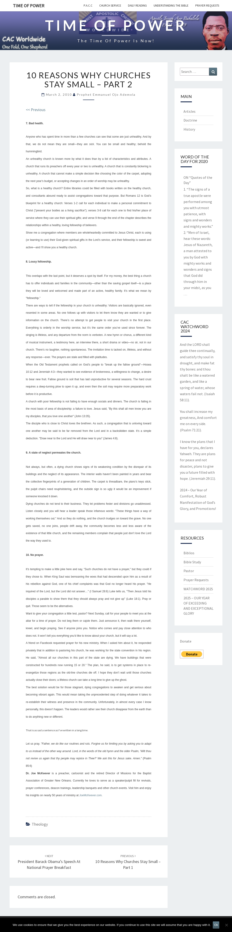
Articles (190, 111)
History (189, 129)
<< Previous (36, 109)
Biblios (189, 553)
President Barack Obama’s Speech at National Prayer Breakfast (49, 862)
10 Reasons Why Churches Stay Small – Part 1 (128, 862)
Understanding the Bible (171, 5)
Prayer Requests (207, 5)
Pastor (189, 571)
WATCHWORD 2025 (198, 589)
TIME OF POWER (28, 5)
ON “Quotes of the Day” (198, 180)
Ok (216, 925)
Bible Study (192, 562)
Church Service (110, 5)
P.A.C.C (88, 5)
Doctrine (190, 120)
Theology (40, 824)
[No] (226, 925)
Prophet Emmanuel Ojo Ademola (106, 94)
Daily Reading (137, 5)
